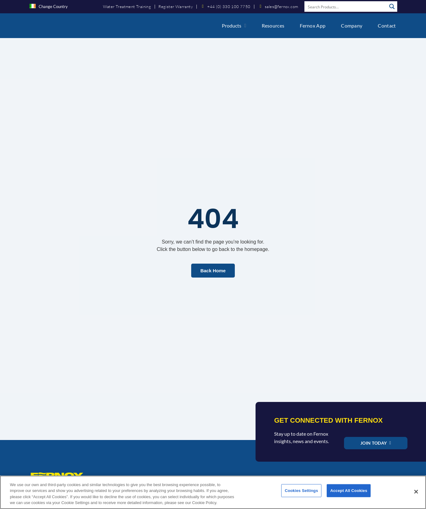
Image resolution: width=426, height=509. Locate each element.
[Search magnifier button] (392, 6)
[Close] (416, 494)
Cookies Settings (301, 494)
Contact (387, 25)
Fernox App (312, 25)
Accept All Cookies (348, 494)
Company (351, 25)
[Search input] (346, 6)
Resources (273, 25)
